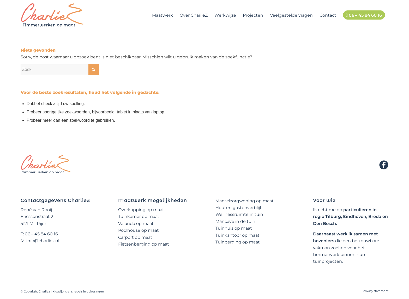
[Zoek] (60, 69)
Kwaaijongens (62, 291)
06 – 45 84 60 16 (41, 233)
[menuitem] (162, 15)
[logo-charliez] (52, 15)
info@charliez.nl (42, 240)
